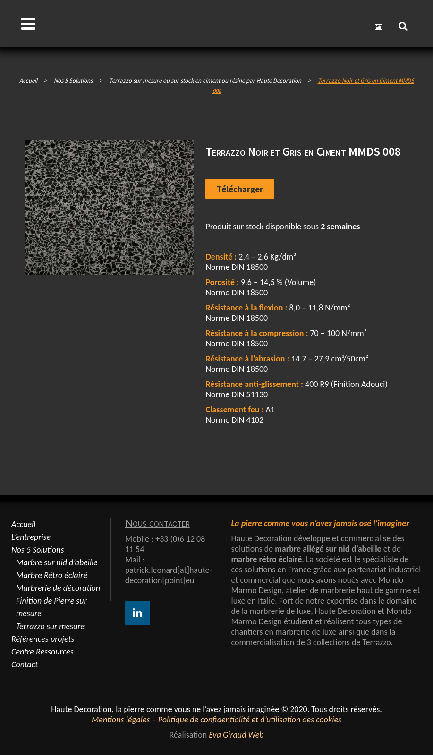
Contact (24, 664)
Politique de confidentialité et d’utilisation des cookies (249, 719)
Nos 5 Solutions (37, 550)
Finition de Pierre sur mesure (51, 607)
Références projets (42, 639)
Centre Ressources (42, 651)
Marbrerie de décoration (58, 588)
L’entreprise (31, 537)
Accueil (28, 80)
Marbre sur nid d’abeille (57, 562)
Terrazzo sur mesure (50, 626)
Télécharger (240, 189)
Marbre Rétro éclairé (51, 575)
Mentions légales (121, 719)
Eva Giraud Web (236, 735)
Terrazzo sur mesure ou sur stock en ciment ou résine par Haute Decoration (205, 80)
